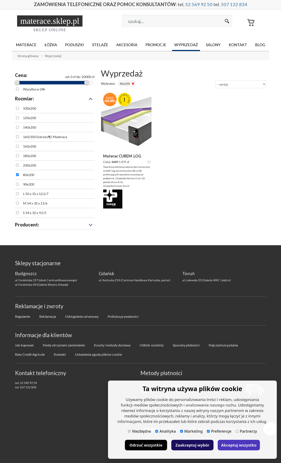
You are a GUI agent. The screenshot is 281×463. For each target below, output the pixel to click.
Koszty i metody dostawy (112, 345)
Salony (213, 44)
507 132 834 (234, 4)
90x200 (28, 184)
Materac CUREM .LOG (122, 156)
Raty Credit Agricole (30, 354)
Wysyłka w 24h (34, 89)
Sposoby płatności (186, 345)
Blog (260, 44)
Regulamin (22, 316)
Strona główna (28, 56)
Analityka (165, 431)
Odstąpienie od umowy (82, 316)
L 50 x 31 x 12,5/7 (35, 194)
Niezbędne (139, 431)
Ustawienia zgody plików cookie (98, 354)
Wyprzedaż (186, 44)
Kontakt (238, 44)
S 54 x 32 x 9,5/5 (34, 213)
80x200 (28, 175)
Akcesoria (126, 44)
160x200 (29, 146)
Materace (26, 44)
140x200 (29, 127)
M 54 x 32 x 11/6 (35, 203)
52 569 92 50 (198, 4)
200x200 (29, 165)
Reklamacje (47, 316)
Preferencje (219, 431)
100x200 (29, 108)
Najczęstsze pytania (223, 345)
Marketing (191, 431)
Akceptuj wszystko (238, 445)
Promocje (155, 44)
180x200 (29, 156)
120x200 (29, 118)
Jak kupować (24, 345)
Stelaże (100, 44)
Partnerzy (246, 431)
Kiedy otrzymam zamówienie (64, 345)
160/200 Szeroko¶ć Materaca (45, 137)
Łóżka (51, 44)
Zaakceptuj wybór (192, 445)
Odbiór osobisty (152, 345)
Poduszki (74, 44)
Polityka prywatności (123, 316)
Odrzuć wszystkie (146, 445)
